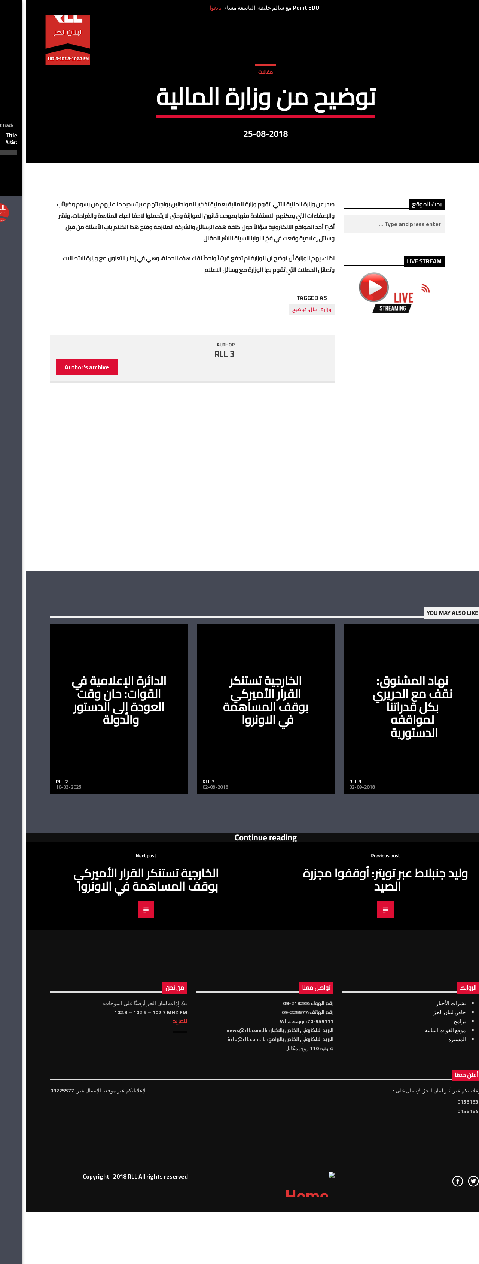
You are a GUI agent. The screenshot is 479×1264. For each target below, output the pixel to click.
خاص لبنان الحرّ (423, 1239)
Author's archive (61, 594)
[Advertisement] (367, 669)
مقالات (239, 153)
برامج (433, 1248)
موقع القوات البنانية (419, 1257)
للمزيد (153, 1248)
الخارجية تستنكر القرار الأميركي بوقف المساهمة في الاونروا (240, 927)
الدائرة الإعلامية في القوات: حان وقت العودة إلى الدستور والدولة (92, 927)
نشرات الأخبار (425, 1230)
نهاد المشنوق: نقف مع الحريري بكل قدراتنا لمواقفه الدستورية (386, 934)
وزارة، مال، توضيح (285, 537)
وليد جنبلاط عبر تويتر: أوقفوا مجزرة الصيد (359, 1107)
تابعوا (189, 7)
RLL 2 (36, 1008)
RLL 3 (198, 581)
